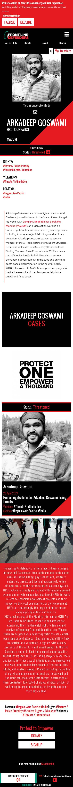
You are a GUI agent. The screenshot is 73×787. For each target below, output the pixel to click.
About (45, 43)
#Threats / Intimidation (15, 181)
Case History (37, 148)
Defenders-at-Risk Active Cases (55, 776)
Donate (27, 43)
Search (62, 43)
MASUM (12, 139)
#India (6, 197)
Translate (65, 51)
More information (11, 16)
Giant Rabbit (47, 764)
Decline (26, 22)
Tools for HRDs (10, 43)
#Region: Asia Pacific (13, 193)
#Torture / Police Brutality (16, 166)
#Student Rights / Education (17, 170)
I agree (9, 22)
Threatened (38, 152)
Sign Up (36, 744)
